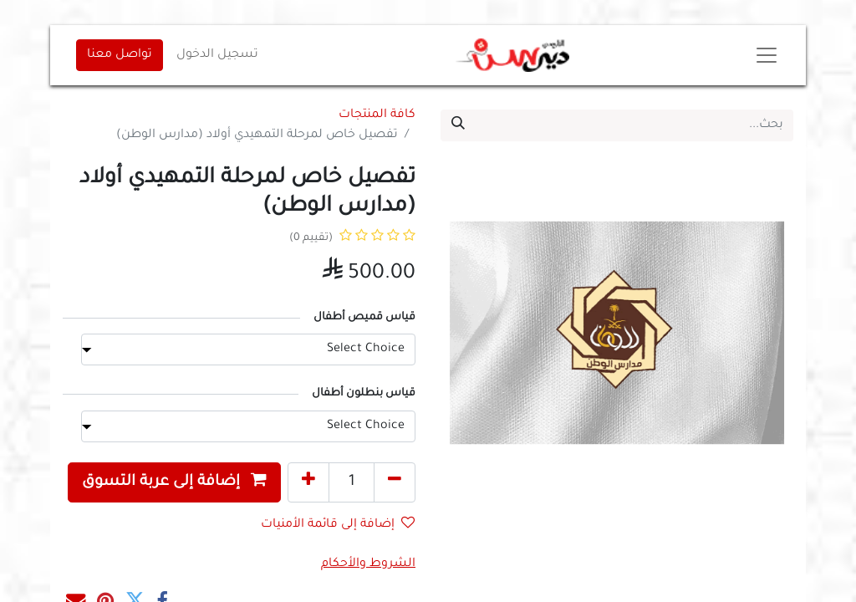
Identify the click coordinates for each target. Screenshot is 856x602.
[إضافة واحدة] (308, 482)
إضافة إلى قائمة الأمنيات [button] (338, 523)
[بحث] (458, 125)
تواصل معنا (119, 55)
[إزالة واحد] (394, 482)
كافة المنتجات (377, 115)
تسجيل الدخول (217, 55)
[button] (174, 482)
